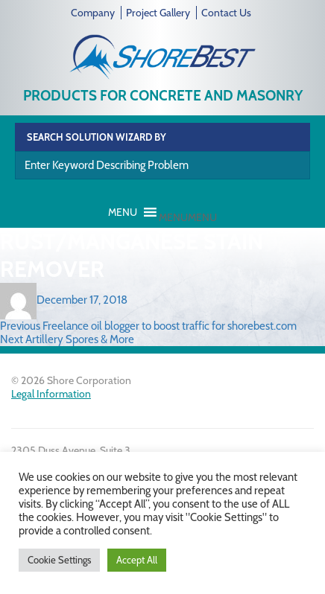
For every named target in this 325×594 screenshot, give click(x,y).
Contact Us (226, 12)
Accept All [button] (136, 560)
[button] (188, 217)
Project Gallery (158, 12)
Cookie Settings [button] (59, 560)
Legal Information (51, 393)
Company (93, 12)
